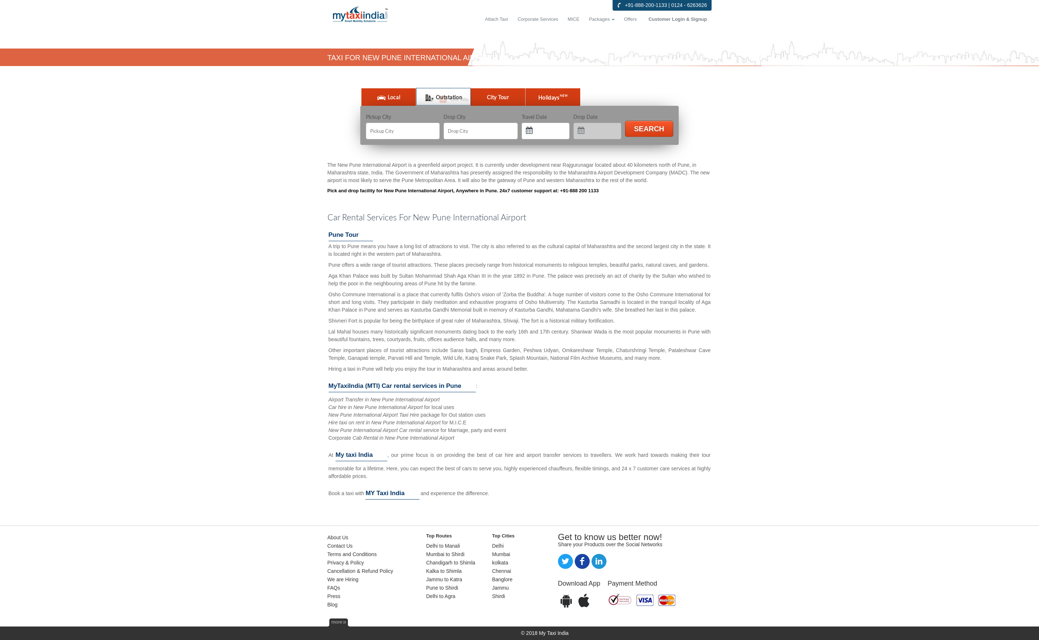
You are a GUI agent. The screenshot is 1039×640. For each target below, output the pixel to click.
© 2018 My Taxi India (545, 633)
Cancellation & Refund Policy (360, 571)
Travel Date (534, 117)
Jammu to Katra (444, 579)
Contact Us (340, 546)
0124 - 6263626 (689, 5)
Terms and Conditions (352, 554)
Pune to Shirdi (442, 588)
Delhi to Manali (443, 546)
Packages (599, 19)
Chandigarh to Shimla (451, 563)
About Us (338, 537)
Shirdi (498, 596)
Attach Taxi (496, 19)
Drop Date (585, 117)
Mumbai (501, 554)
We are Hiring (342, 579)
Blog (332, 605)
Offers (630, 19)
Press (334, 596)
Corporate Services (537, 19)
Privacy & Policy (345, 563)
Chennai (501, 571)
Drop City (454, 117)
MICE (573, 19)
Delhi (498, 546)
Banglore (502, 579)
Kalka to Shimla (444, 571)
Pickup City (378, 117)
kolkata (500, 563)
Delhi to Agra (440, 596)
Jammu (500, 588)
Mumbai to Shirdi (445, 554)
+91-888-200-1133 (646, 5)
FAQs (333, 588)
